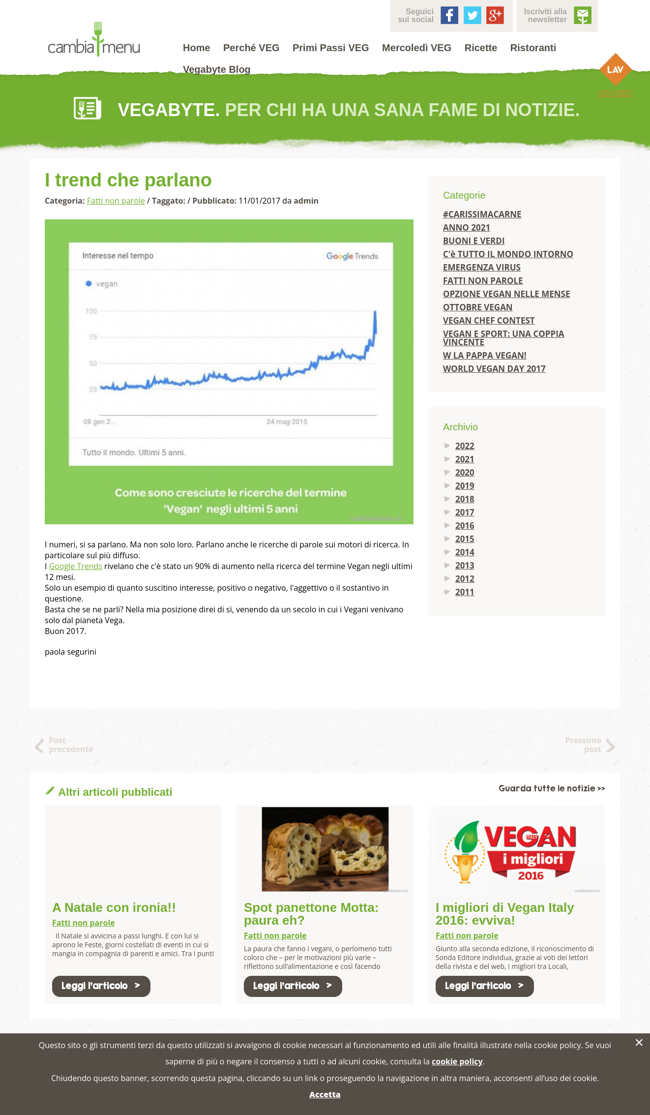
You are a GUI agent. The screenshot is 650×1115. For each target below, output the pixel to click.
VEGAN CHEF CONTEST (489, 320)
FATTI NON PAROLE (483, 280)
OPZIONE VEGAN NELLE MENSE (506, 294)
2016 (464, 525)
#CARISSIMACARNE (482, 214)
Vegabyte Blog (217, 69)
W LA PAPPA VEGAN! (485, 355)
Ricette (481, 47)
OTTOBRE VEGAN (478, 307)
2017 (464, 512)
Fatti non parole (116, 200)
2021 (464, 459)
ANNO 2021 (466, 227)
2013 (464, 565)
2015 (464, 539)
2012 (464, 578)
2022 (464, 446)
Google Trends (75, 566)
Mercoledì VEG (416, 47)
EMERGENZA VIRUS (482, 267)
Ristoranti (533, 47)
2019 (464, 486)
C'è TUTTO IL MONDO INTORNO (508, 254)
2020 (464, 472)
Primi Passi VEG (331, 47)
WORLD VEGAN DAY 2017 (494, 368)
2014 (464, 552)
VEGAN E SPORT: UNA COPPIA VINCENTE (503, 338)
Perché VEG (251, 47)
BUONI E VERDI (474, 241)
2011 (464, 592)
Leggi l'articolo (101, 986)
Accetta (324, 1094)
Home (196, 47)
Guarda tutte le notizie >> (552, 788)
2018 (464, 499)
